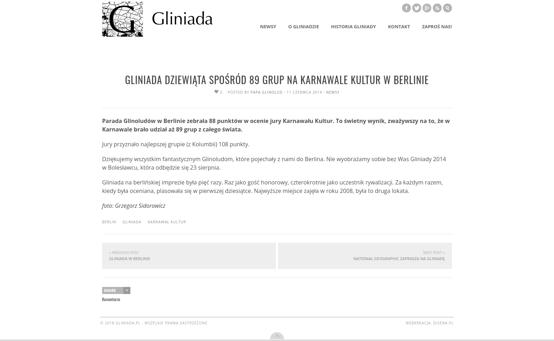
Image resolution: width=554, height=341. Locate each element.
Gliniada (132, 221)
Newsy (268, 26)
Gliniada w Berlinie (189, 255)
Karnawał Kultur (167, 221)
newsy (333, 92)
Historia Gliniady (353, 26)
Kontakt (399, 26)
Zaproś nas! (437, 26)
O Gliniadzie (303, 26)
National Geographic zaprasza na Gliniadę (365, 255)
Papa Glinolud (267, 92)
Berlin (109, 221)
